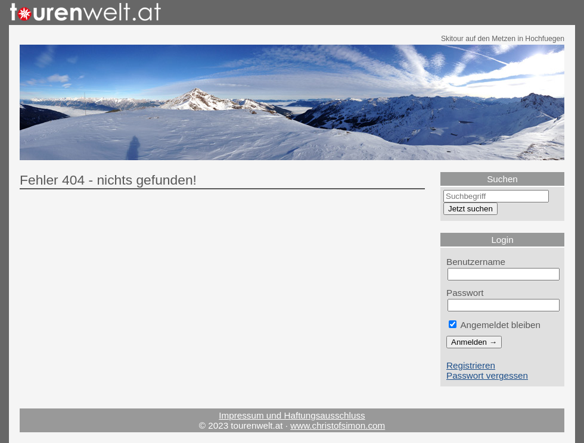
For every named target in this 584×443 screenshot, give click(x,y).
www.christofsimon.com (337, 425)
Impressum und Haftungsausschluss (292, 415)
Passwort (465, 293)
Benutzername (475, 262)
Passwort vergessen (487, 375)
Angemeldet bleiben (494, 325)
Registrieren (470, 365)
